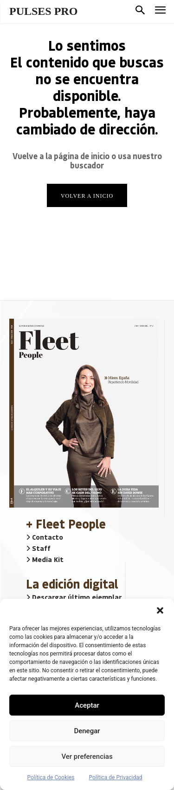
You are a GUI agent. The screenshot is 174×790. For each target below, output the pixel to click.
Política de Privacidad (115, 777)
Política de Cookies (50, 777)
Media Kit (45, 559)
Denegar (87, 731)
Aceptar (87, 705)
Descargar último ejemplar (74, 597)
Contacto (44, 537)
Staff (38, 548)
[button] (160, 610)
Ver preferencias (86, 756)
